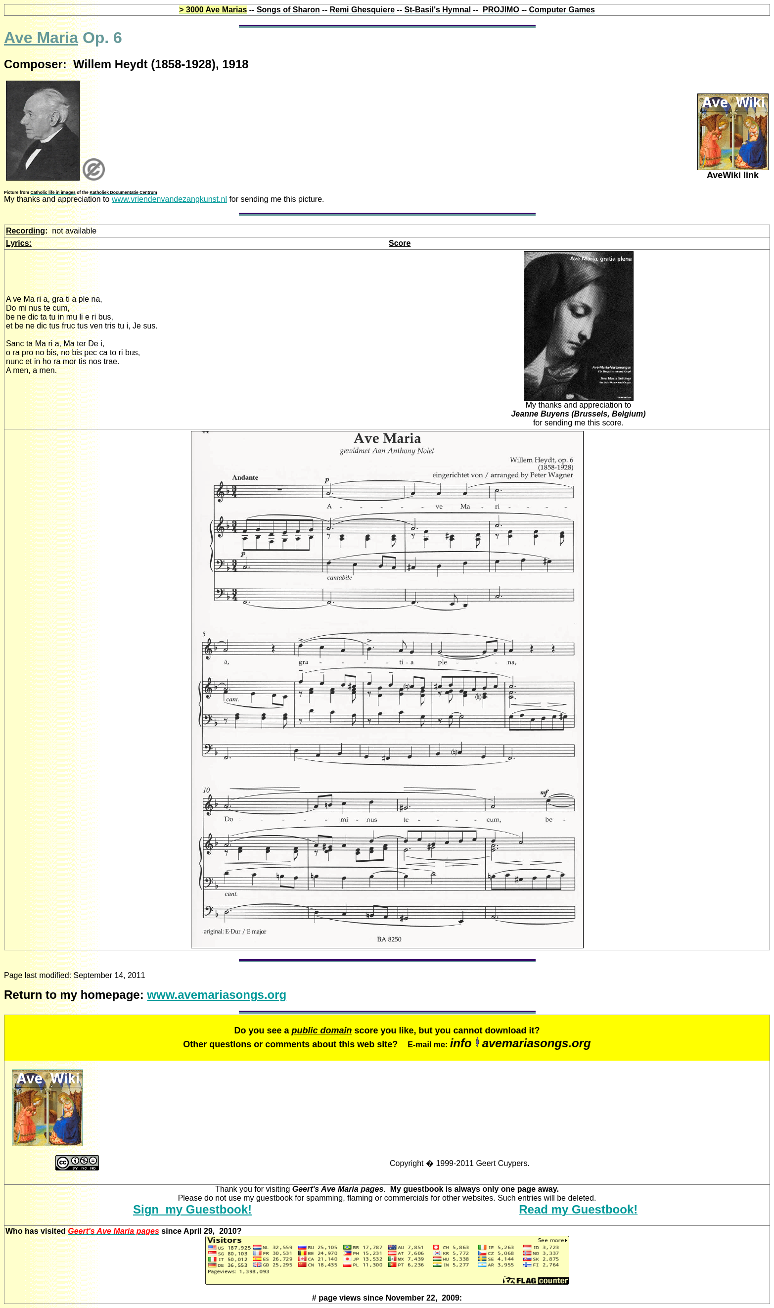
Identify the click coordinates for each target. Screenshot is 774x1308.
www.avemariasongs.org (216, 994)
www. (169, 199)
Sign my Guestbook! (192, 1209)
